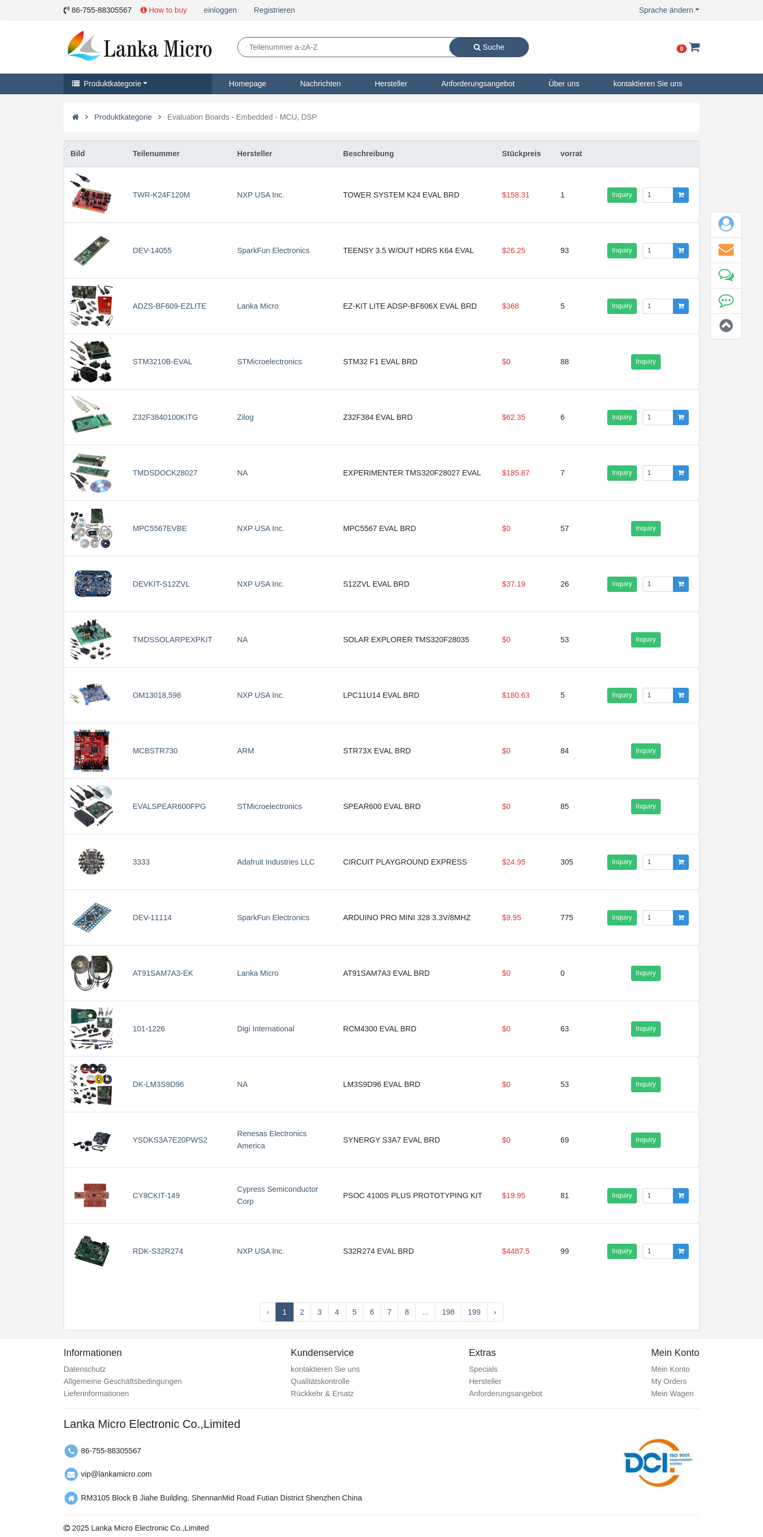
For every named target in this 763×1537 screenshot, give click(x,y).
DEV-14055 (152, 250)
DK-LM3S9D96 (158, 1084)
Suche (489, 47)
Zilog (245, 417)
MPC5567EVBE (160, 528)
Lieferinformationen (96, 1393)
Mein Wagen (672, 1393)
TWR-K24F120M (161, 195)
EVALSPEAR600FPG (169, 806)
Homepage (247, 83)
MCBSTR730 (155, 751)
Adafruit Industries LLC (275, 862)
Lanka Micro (257, 306)
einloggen (220, 10)
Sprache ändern (666, 10)
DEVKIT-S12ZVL (161, 584)
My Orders (669, 1381)
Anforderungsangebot (477, 83)
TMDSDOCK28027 (165, 473)
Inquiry (622, 195)
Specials (483, 1369)
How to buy (163, 10)
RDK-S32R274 (158, 1251)
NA (242, 473)
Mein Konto (670, 1369)
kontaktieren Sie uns (648, 83)
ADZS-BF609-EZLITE (170, 306)
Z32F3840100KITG (165, 417)
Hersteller (391, 83)
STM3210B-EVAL (163, 361)
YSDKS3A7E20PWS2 (170, 1140)
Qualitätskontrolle (320, 1381)
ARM (245, 751)
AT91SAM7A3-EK (163, 973)
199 (474, 1312)
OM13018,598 (157, 695)
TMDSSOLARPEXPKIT (172, 639)
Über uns (563, 83)
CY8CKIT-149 (156, 1195)
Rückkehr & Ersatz (322, 1393)
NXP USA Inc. (260, 195)
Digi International (265, 1028)
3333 (141, 862)
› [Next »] (495, 1312)
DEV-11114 (152, 917)
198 (448, 1312)
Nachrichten (320, 83)
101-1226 (149, 1028)
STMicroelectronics (269, 361)
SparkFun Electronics (273, 250)
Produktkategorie (106, 83)
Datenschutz (85, 1369)
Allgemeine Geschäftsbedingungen (123, 1381)
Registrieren (274, 10)
